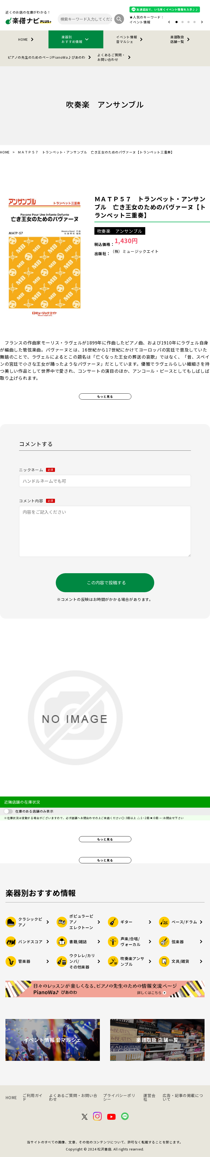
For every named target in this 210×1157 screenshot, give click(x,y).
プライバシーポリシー (119, 1097)
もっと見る (105, 396)
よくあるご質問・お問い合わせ (115, 57)
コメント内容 (37, 500)
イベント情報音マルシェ (130, 39)
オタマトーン (123, 22)
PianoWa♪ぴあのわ (50, 57)
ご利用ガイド (33, 1097)
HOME (27, 39)
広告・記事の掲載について (183, 1097)
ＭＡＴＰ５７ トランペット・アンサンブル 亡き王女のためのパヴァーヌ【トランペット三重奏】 (150, 207)
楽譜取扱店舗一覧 (181, 39)
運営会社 (149, 1097)
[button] (169, 22)
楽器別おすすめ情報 (75, 39)
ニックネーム (37, 469)
